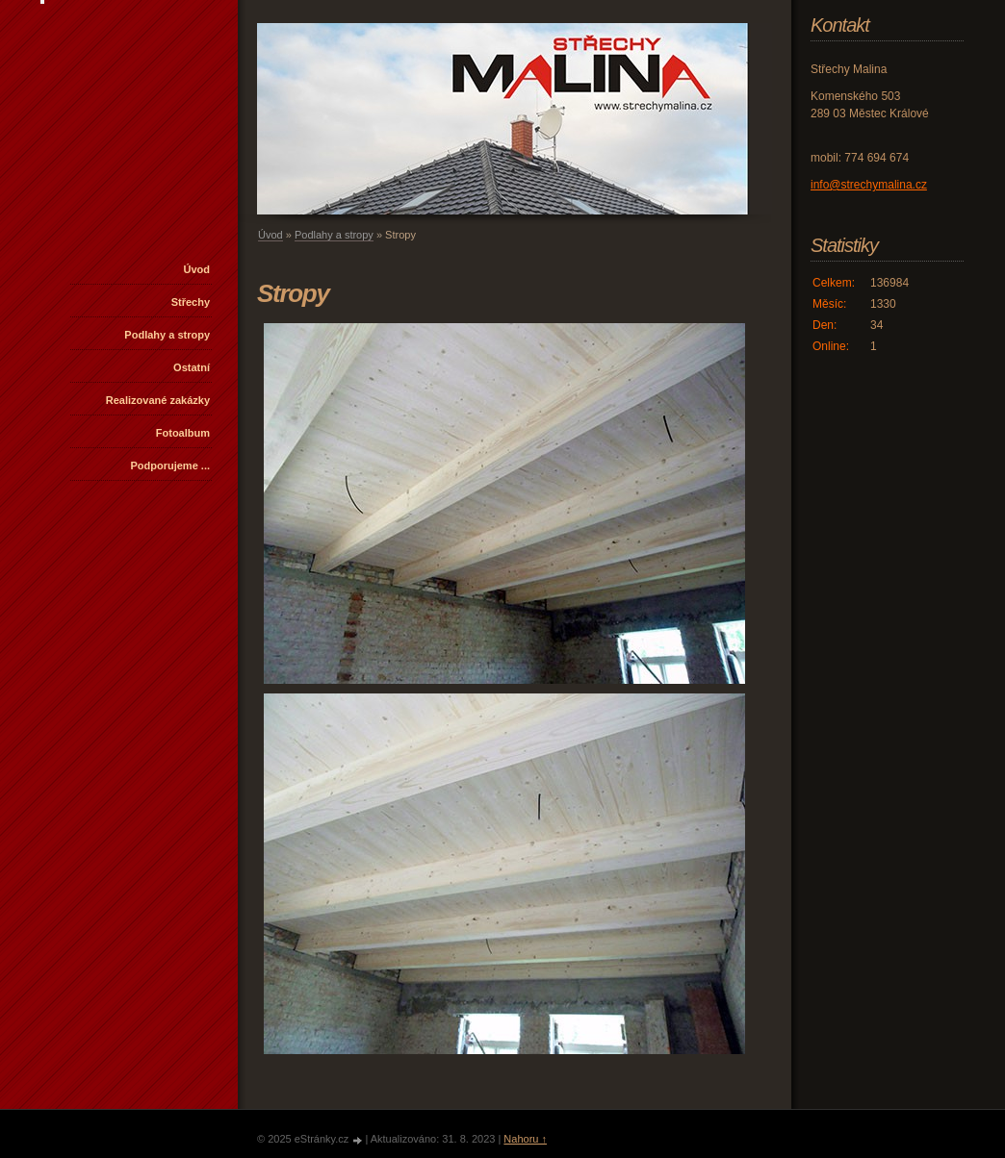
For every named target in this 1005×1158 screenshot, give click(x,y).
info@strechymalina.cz (869, 184)
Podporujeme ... (170, 465)
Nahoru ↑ (525, 1139)
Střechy (190, 302)
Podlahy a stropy (167, 334)
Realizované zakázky (158, 400)
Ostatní (191, 367)
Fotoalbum (183, 433)
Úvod (197, 269)
